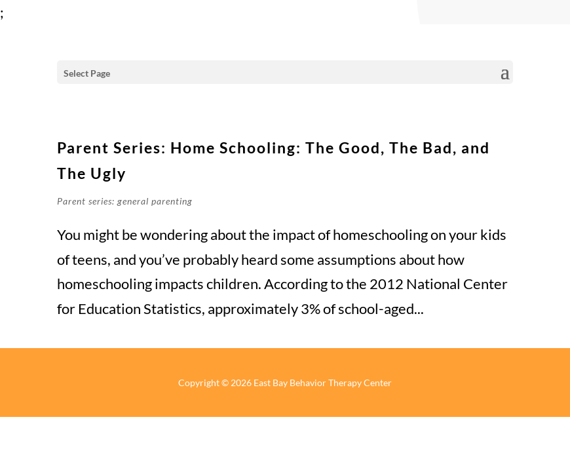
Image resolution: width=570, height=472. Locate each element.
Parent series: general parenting (125, 200)
